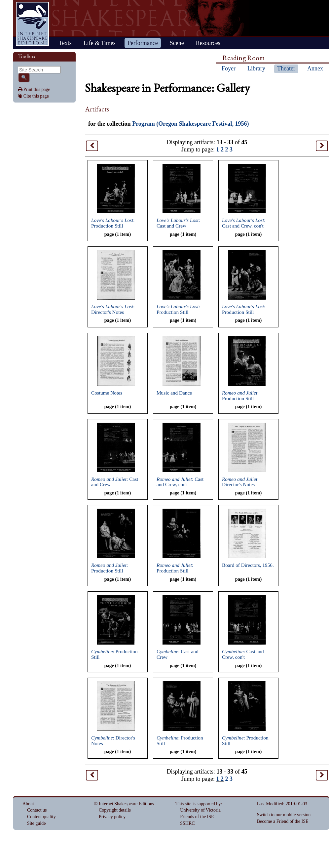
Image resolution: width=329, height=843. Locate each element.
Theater (286, 68)
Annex (315, 68)
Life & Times (100, 43)
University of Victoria (200, 810)
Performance (143, 43)
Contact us (37, 810)
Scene (177, 43)
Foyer (229, 68)
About (28, 803)
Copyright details (115, 810)
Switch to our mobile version (284, 814)
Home (32, 24)
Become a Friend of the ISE (283, 821)
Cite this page (36, 96)
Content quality (41, 816)
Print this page (36, 89)
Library (256, 68)
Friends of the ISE (197, 816)
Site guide (36, 823)
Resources (208, 43)
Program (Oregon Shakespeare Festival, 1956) (190, 123)
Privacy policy (112, 816)
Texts (65, 43)
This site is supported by (198, 803)
